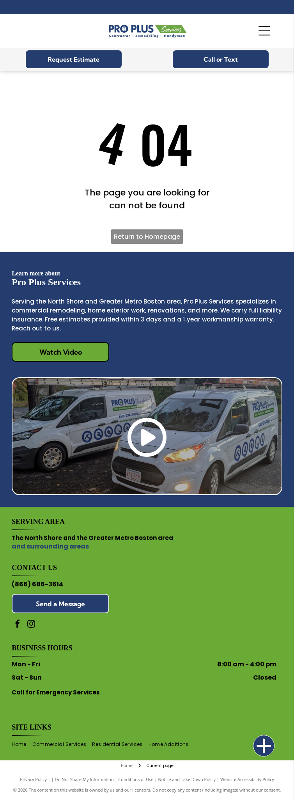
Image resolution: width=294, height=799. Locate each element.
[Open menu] (264, 31)
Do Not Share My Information (84, 779)
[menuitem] (22, 744)
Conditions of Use (136, 779)
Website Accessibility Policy (247, 779)
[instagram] (31, 625)
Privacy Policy (33, 779)
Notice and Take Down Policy (187, 779)
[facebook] (17, 625)
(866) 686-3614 (37, 584)
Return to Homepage (147, 236)
